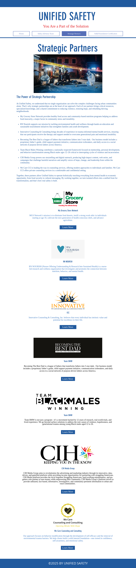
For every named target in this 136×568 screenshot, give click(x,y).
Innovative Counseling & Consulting (35, 132)
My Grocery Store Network (31, 116)
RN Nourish (25, 124)
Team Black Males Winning (31, 150)
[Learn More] (68, 227)
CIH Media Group (27, 157)
